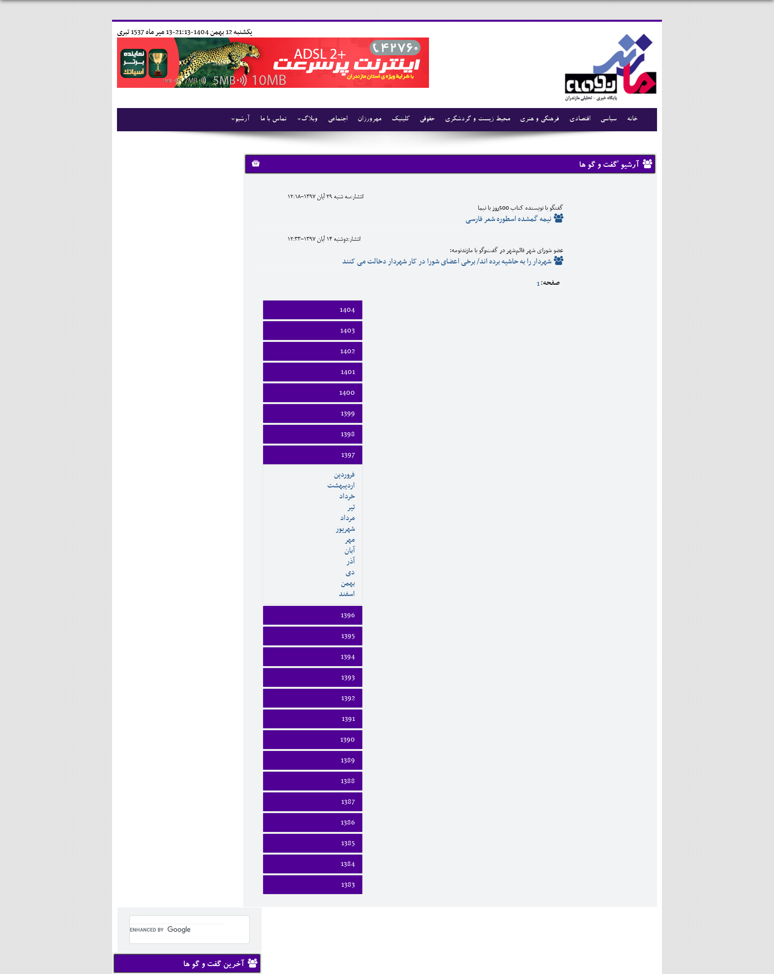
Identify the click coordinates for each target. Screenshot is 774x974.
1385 (630, 725)
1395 (630, 518)
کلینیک (396, 119)
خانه (625, 119)
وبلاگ (303, 119)
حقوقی (422, 119)
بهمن (630, 465)
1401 (630, 254)
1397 (630, 337)
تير (633, 389)
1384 (630, 746)
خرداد (629, 379)
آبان (632, 433)
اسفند (629, 476)
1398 (630, 316)
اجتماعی (333, 119)
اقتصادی (573, 119)
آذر (633, 444)
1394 (630, 539)
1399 (630, 296)
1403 (629, 213)
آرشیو (237, 119)
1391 (630, 601)
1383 (630, 767)
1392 (630, 580)
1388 (630, 663)
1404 (629, 192)
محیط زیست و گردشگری (471, 119)
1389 (630, 643)
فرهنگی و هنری (533, 119)
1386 (630, 705)
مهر (632, 422)
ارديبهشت (623, 368)
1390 (629, 622)
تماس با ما (269, 119)
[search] (171, 176)
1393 (630, 560)
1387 (630, 684)
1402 (629, 233)
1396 (630, 497)
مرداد (629, 400)
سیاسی (602, 119)
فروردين (627, 357)
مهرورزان (365, 119)
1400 (629, 275)
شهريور (627, 411)
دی (632, 455)
